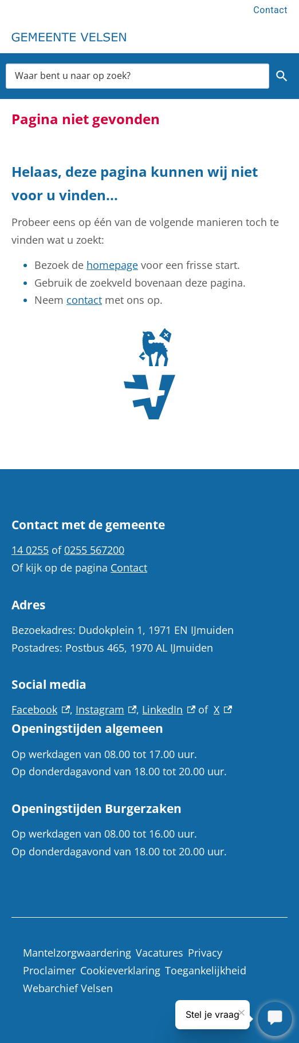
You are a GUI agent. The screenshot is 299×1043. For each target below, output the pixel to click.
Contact (270, 10)
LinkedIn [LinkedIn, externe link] (168, 709)
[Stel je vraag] (275, 1019)
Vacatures (159, 952)
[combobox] (137, 76)
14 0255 (30, 550)
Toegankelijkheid (205, 970)
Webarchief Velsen (68, 988)
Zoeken (281, 76)
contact (84, 300)
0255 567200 (94, 550)
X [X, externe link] (223, 709)
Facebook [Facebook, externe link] (40, 709)
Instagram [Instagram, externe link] (106, 709)
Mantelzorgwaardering (77, 952)
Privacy (205, 952)
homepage (112, 265)
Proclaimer (49, 970)
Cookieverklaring (120, 970)
